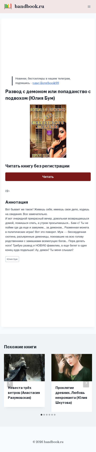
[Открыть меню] (89, 6)
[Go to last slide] (10, 382)
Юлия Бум (12, 259)
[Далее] (86, 382)
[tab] (41, 415)
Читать (48, 177)
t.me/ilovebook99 (46, 83)
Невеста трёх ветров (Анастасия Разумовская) (24, 393)
